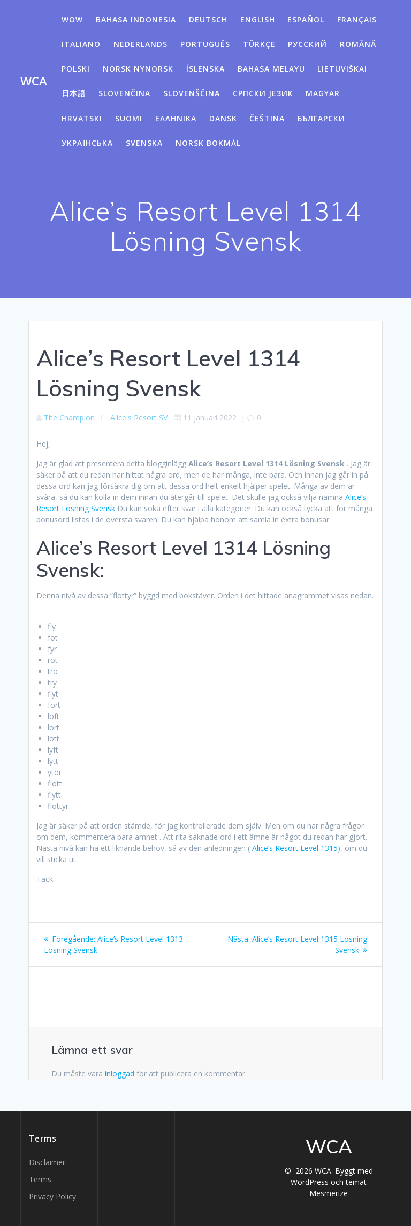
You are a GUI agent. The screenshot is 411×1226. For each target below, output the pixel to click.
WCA (33, 81)
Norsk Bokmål (208, 143)
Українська (87, 143)
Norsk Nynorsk (138, 69)
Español (305, 19)
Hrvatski (82, 118)
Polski (76, 69)
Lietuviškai (342, 69)
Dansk (223, 118)
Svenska (144, 143)
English (257, 19)
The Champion (69, 417)
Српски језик (263, 93)
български (321, 118)
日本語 (74, 93)
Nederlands (140, 44)
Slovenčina (124, 93)
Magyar (323, 93)
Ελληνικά (175, 118)
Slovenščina (191, 93)
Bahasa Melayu (271, 69)
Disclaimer (47, 1162)
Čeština (267, 118)
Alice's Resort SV (139, 417)
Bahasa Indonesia (136, 19)
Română (358, 44)
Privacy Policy (52, 1196)
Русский (307, 44)
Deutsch (208, 19)
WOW (72, 19)
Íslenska (205, 69)
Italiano (81, 44)
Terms (40, 1179)
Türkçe (259, 44)
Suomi (128, 118)
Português (205, 44)
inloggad (119, 1073)
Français (357, 19)
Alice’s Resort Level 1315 (295, 848)
